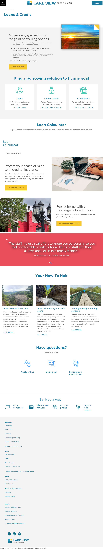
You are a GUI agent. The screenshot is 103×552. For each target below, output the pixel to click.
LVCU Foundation (12, 442)
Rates (7, 459)
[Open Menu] (3, 3)
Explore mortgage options (69, 223)
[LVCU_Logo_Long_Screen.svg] (51, 3)
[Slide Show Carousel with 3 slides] (51, 250)
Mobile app (9, 463)
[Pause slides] (6, 239)
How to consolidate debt (16, 309)
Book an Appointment (13, 489)
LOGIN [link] (97, 3)
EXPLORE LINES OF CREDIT (51, 108)
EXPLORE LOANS (19, 108)
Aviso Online (10, 520)
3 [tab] (53, 263)
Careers (8, 434)
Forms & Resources (12, 467)
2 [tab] (51, 263)
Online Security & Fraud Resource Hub (19, 472)
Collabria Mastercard (13, 508)
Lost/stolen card (11, 480)
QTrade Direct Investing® (14, 524)
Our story (8, 426)
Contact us (9, 484)
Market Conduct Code (13, 447)
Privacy (8, 493)
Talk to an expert (18, 67)
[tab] (13, 152)
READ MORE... (8, 333)
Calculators (9, 455)
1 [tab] (49, 263)
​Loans (19, 99)
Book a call (51, 373)
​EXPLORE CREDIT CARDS (83, 108)
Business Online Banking (14, 516)
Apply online (27, 373)
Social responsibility (12, 438)
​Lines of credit (51, 99)
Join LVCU (9, 430)
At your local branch (87, 408)
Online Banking (11, 512)
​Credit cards (83, 99)
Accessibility (10, 497)
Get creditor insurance (16, 188)
